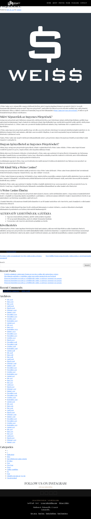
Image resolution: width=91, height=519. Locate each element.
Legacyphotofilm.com (49, 503)
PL (8, 472)
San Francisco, (62, 513)
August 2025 (11, 323)
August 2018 (11, 351)
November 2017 (12, 370)
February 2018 (11, 363)
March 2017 (10, 387)
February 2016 (11, 414)
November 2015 (12, 421)
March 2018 (11, 361)
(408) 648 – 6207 (33, 503)
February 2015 (11, 440)
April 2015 (10, 436)
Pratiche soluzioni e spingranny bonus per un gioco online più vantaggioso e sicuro (31, 274)
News (9, 467)
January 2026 (11, 312)
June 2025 (10, 327)
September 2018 (12, 348)
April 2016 (10, 410)
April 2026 (10, 306)
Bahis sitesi (10, 454)
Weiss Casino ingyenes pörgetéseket (65, 110)
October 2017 (11, 372)
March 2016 (11, 412)
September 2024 (12, 329)
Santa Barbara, (51, 513)
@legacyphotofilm (45, 487)
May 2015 (10, 434)
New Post (10, 465)
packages (75, 3)
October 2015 (11, 423)
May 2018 (10, 357)
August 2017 (11, 376)
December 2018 (12, 342)
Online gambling (12, 469)
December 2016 (12, 393)
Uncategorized (11, 252)
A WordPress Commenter (11, 291)
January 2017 (11, 391)
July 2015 (10, 429)
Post (8, 474)
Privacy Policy (64, 503)
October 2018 (11, 346)
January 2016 (11, 417)
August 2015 (11, 427)
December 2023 (12, 333)
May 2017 (10, 382)
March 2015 (10, 438)
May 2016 (10, 408)
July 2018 (10, 353)
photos (61, 3)
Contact (83, 3)
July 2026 (10, 299)
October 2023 (11, 338)
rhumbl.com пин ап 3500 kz (16, 476)
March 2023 (11, 340)
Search (2, 262)
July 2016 (10, 404)
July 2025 (10, 325)
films (68, 3)
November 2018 (12, 344)
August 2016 (11, 402)
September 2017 (12, 374)
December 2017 (12, 368)
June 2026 (10, 302)
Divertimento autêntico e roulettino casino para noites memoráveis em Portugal (30, 276)
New (8, 463)
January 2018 (11, 365)
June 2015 (10, 431)
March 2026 (11, 308)
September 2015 (12, 425)
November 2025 (12, 316)
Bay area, (34, 513)
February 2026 (12, 310)
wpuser (19, 10)
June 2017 (10, 380)
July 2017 (10, 378)
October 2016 (11, 397)
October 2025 (11, 319)
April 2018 (10, 359)
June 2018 (10, 355)
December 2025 (12, 314)
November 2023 (12, 336)
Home (49, 3)
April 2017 (10, 385)
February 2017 (11, 389)
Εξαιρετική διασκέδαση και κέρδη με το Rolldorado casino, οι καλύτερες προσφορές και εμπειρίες (33, 278)
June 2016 (10, 406)
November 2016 (12, 395)
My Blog (9, 461)
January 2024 (11, 331)
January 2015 (11, 442)
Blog (8, 457)
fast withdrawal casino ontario (17, 459)
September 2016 (12, 399)
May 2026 (10, 304)
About (54, 3)
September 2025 (12, 321)
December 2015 (12, 419)
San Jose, (41, 513)
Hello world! (26, 291)
